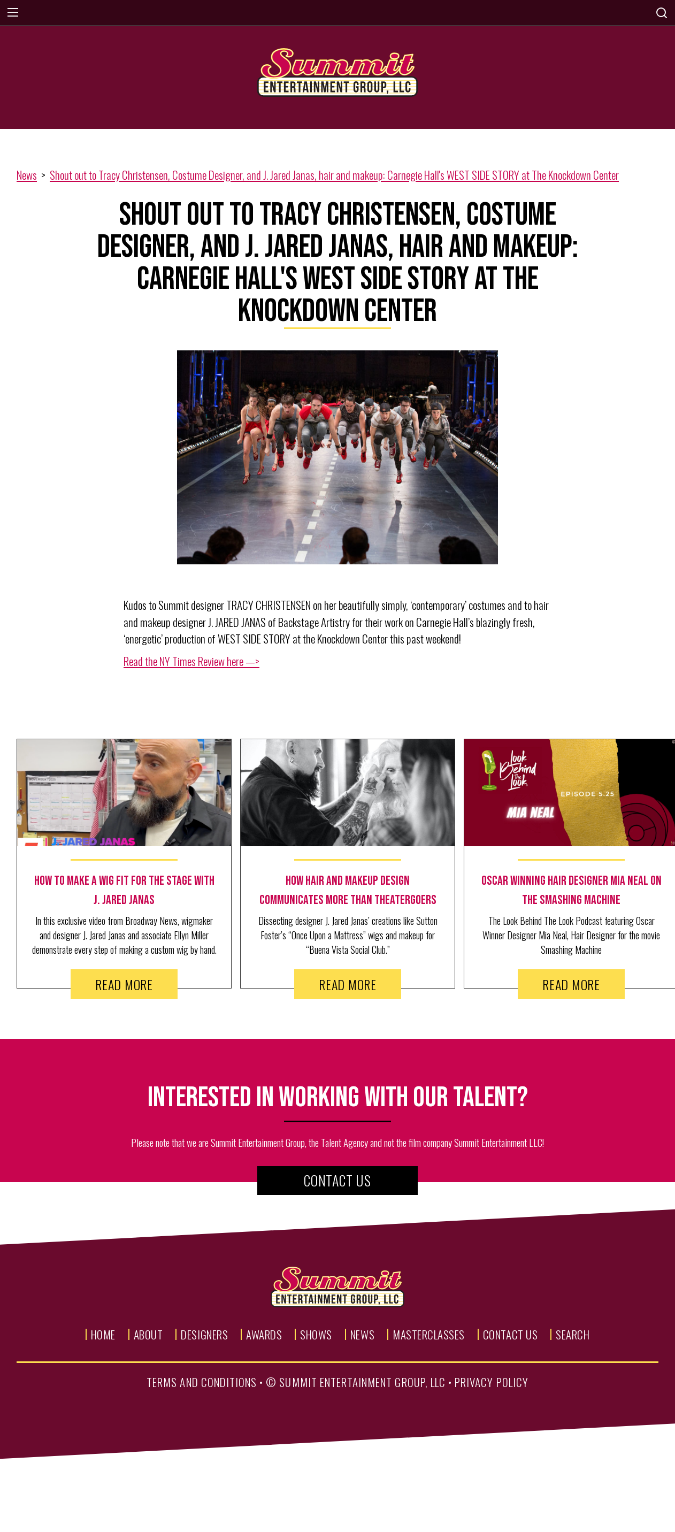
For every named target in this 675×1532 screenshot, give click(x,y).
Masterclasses (429, 1334)
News (27, 174)
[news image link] (124, 792)
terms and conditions (202, 1382)
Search (572, 1334)
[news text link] (124, 890)
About (148, 1334)
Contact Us (337, 1180)
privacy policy (491, 1382)
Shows (316, 1334)
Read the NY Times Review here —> (191, 661)
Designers (204, 1334)
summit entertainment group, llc (362, 1382)
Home (103, 1334)
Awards (264, 1334)
